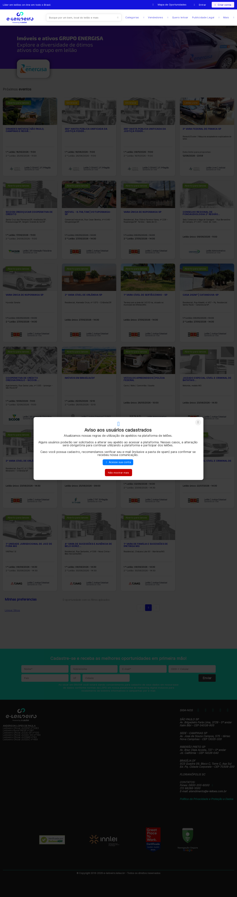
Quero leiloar (180, 17)
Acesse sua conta (118, 462)
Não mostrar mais (118, 472)
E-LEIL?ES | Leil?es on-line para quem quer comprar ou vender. (20, 17)
